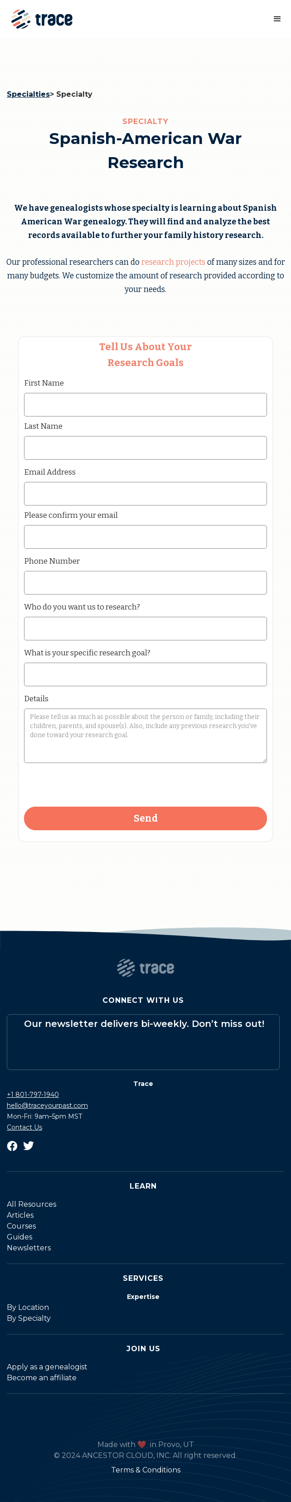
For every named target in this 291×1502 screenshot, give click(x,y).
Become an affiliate (42, 1377)
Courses (21, 1226)
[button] (277, 19)
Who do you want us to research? (82, 606)
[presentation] (93, 785)
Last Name (43, 426)
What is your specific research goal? (87, 652)
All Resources (31, 1204)
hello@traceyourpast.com (47, 1105)
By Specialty (29, 1318)
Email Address (50, 471)
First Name (44, 382)
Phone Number (52, 560)
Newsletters (29, 1248)
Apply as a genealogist (47, 1367)
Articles (20, 1215)
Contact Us (24, 1127)
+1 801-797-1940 (33, 1095)
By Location (28, 1307)
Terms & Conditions (145, 1470)
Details (36, 698)
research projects (173, 262)
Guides (19, 1237)
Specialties (28, 94)
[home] (40, 19)
